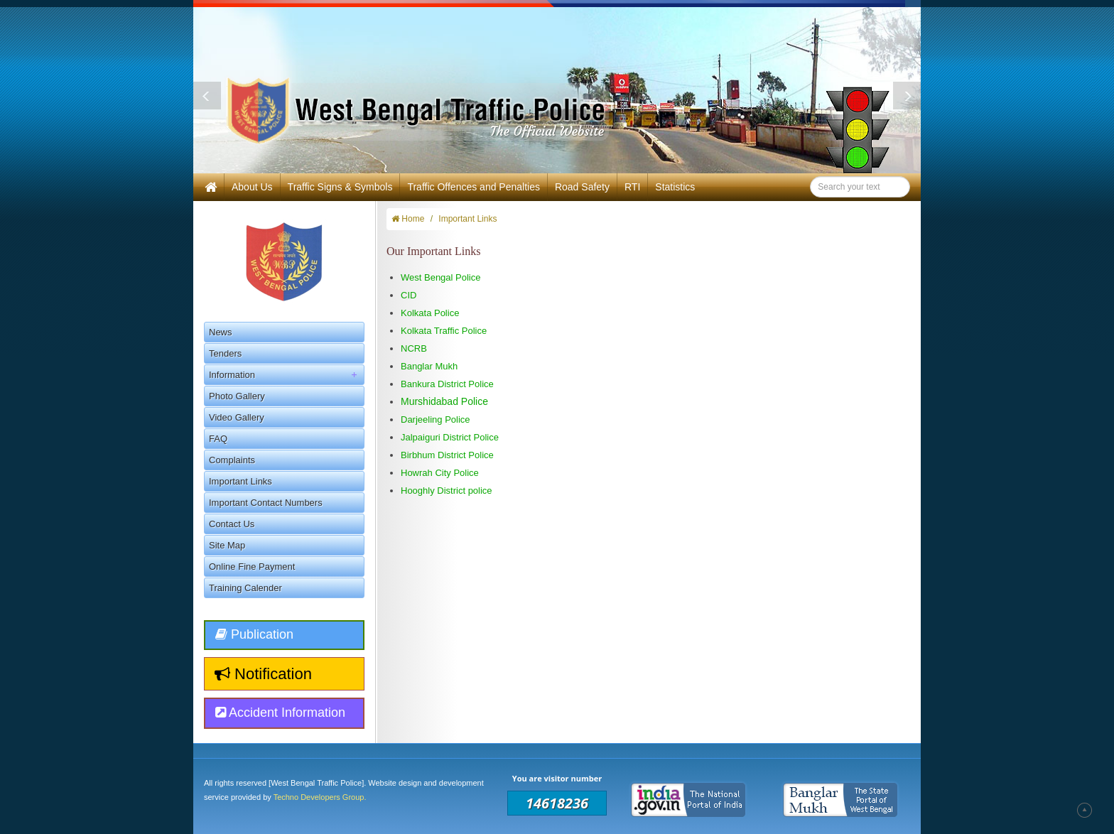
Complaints (232, 460)
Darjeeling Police (436, 419)
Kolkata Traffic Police (444, 330)
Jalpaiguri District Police (450, 437)
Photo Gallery (237, 396)
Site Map (227, 545)
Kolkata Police (430, 313)
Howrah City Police (440, 472)
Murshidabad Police (444, 401)
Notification (263, 674)
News (220, 332)
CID (408, 295)
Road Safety (582, 187)
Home (407, 219)
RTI (632, 187)
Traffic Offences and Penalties (473, 187)
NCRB (414, 348)
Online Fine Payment (252, 566)
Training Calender (245, 588)
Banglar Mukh (429, 366)
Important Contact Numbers (266, 502)
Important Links (240, 481)
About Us (252, 187)
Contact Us (231, 524)
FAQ (218, 438)
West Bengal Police (441, 277)
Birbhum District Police (447, 455)
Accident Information (280, 712)
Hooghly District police (446, 490)
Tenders (225, 353)
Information (286, 374)
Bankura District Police (447, 384)
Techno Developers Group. (320, 797)
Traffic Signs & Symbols (340, 187)
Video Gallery (236, 417)
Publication (254, 634)
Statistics (675, 187)
